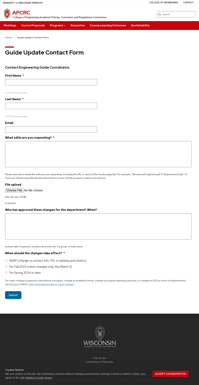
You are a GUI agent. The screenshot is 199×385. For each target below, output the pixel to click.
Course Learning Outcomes (108, 25)
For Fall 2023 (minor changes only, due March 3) (40, 266)
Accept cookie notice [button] (170, 374)
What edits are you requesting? (29, 137)
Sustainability (140, 25)
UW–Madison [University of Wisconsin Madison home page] (22, 2)
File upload (13, 184)
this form (14, 284)
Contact (188, 2)
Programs (58, 25)
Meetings (10, 25)
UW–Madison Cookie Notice (36, 377)
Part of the (99, 360)
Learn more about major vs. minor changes (51, 284)
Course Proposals (33, 25)
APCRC (21, 12)
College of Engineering (163, 2)
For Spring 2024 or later (25, 273)
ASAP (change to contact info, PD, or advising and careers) (47, 260)
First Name (14, 75)
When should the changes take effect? (35, 253)
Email (9, 123)
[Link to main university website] (99, 347)
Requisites (78, 25)
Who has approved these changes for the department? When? (51, 210)
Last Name (14, 99)
